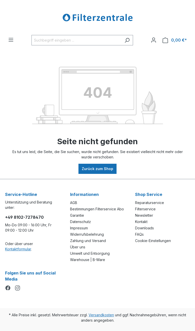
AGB (73, 202)
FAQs (139, 234)
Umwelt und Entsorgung (90, 253)
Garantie (77, 215)
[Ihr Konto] (153, 40)
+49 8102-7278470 (24, 217)
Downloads (144, 228)
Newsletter (144, 215)
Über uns (77, 247)
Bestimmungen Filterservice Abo (97, 209)
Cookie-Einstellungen (153, 240)
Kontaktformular (18, 249)
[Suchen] (127, 40)
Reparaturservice (149, 202)
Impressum (79, 228)
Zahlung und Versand (88, 240)
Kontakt (141, 221)
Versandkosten (101, 315)
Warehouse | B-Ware (87, 260)
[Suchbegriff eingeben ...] (76, 40)
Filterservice (145, 209)
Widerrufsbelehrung (87, 234)
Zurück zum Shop (97, 169)
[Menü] (11, 40)
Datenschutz (80, 221)
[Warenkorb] (174, 40)
